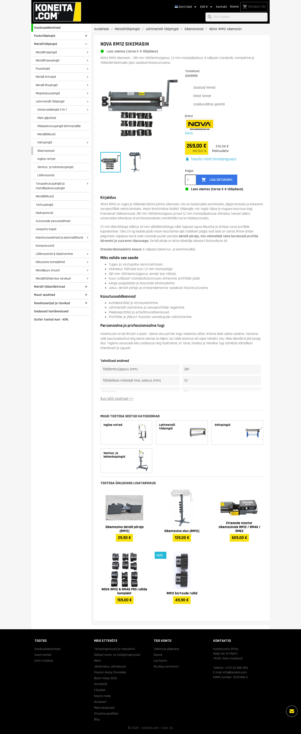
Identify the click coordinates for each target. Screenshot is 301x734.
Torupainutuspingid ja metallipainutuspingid (50, 185)
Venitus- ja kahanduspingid (55, 167)
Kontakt (221, 7)
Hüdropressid (44, 213)
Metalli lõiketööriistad (49, 287)
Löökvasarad (45, 175)
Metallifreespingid (47, 60)
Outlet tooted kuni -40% (51, 319)
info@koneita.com (235, 672)
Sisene (234, 6)
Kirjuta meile (102, 696)
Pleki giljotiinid (46, 118)
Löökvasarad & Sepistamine (54, 254)
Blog (97, 719)
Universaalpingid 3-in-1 (52, 109)
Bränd (189, 116)
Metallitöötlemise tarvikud (53, 278)
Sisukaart (100, 702)
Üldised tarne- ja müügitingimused (117, 655)
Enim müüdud (43, 661)
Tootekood (192, 71)
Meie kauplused (104, 708)
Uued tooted (42, 655)
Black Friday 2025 (105, 678)
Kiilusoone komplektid (50, 262)
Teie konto (162, 640)
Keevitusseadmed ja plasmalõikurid (59, 237)
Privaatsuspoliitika (106, 713)
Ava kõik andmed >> (116, 398)
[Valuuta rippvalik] (207, 6)
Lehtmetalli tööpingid (50, 101)
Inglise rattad (46, 159)
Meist (97, 661)
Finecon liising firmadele (110, 672)
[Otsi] (236, 17)
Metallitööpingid (45, 44)
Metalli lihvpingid (46, 85)
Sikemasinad (45, 151)
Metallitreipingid (46, 52)
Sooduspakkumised (47, 28)
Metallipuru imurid (48, 270)
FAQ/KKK (99, 690)
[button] (210, 159)
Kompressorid (45, 246)
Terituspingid (44, 205)
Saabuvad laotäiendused (51, 311)
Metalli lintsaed (46, 77)
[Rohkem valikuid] (292, 711)
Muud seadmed (44, 295)
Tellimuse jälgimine (166, 649)
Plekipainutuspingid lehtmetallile (59, 126)
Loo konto (160, 661)
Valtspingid (44, 142)
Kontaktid (100, 684)
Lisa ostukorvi (216, 180)
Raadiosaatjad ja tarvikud (52, 303)
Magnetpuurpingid (48, 93)
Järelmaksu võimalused (110, 666)
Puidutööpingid (44, 36)
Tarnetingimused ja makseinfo (114, 649)
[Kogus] (190, 180)
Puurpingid (43, 68)
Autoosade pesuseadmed (53, 221)
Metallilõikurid (46, 134)
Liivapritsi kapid (46, 229)
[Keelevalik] (186, 6)
